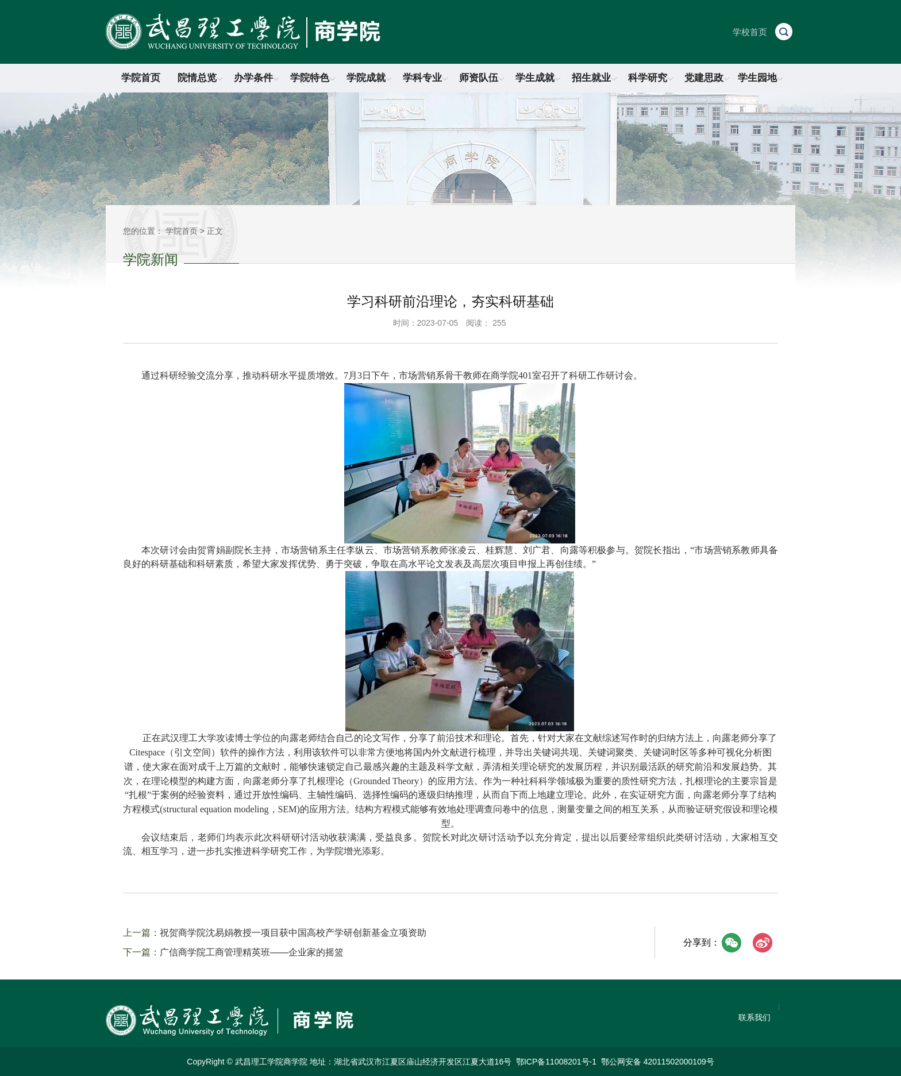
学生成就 (537, 77)
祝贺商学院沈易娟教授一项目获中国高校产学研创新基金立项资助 (293, 933)
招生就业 (594, 77)
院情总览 (200, 77)
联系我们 (754, 1017)
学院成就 (368, 77)
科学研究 (650, 77)
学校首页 (750, 32)
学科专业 (425, 77)
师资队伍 (481, 77)
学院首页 (140, 77)
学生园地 (760, 77)
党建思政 (706, 77)
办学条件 (256, 77)
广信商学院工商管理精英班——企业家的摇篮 (252, 952)
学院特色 (312, 77)
